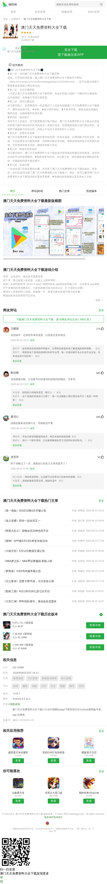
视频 (62, 686)
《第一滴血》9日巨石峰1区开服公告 (24, 510)
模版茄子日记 (89, 752)
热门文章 (64, 191)
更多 (101, 310)
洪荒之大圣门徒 (53, 792)
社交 (53, 686)
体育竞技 (18, 678)
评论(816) (37, 191)
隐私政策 (15, 704)
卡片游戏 (32, 678)
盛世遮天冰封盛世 (18, 752)
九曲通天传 (18, 792)
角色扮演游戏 (49, 678)
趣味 (25, 686)
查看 (18, 760)
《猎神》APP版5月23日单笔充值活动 (25, 540)
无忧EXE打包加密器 (53, 752)
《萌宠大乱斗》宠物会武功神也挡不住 (26, 530)
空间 (81, 686)
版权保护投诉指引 (53, 817)
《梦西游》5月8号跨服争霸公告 (22, 571)
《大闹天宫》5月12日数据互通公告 (24, 550)
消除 (34, 686)
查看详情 (95, 625)
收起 (100, 300)
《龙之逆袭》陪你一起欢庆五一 (22, 520)
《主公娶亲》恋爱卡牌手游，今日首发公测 (28, 581)
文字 (43, 686)
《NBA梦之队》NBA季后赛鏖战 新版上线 (27, 561)
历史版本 (91, 191)
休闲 (15, 686)
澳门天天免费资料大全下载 (9, 4)
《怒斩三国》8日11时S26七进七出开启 (26, 591)
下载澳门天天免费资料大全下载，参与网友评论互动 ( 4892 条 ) (53, 319)
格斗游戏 (66, 678)
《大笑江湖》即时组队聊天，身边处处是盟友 (30, 601)
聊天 (71, 686)
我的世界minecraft (89, 792)
